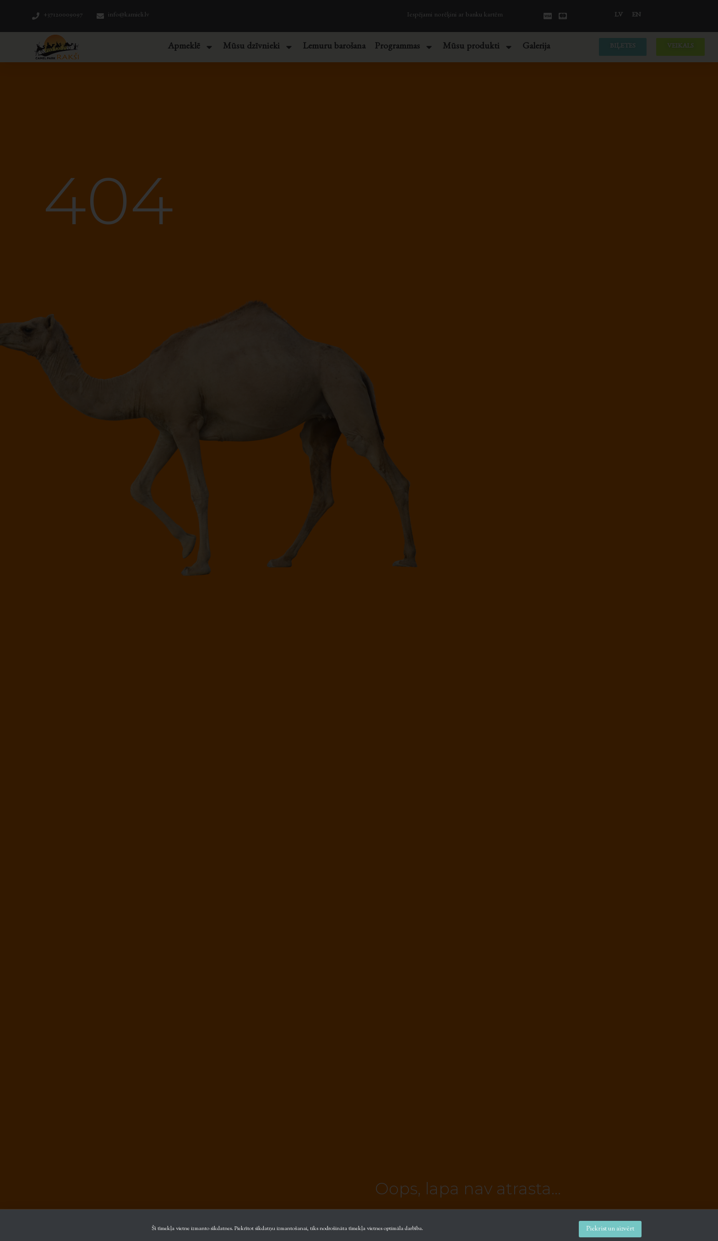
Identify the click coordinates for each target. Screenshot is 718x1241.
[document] (359, 620)
